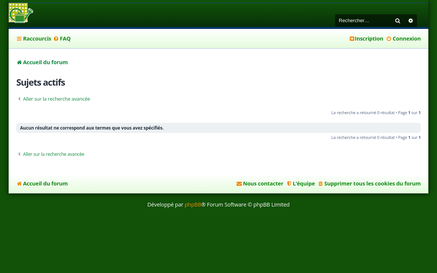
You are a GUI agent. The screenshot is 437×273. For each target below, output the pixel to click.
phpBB (193, 204)
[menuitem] (62, 39)
